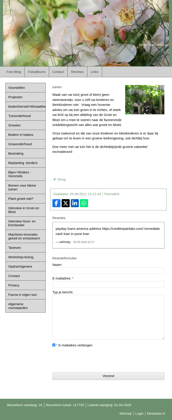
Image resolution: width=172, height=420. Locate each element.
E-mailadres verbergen (72, 345)
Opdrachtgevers (20, 266)
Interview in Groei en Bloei (23, 210)
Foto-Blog (13, 72)
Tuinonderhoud (19, 116)
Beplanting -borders (23, 163)
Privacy (13, 285)
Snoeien (14, 125)
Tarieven (14, 247)
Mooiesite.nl (156, 413)
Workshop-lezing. (21, 257)
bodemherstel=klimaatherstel (26, 106)
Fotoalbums (36, 72)
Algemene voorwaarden (18, 306)
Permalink (111, 194)
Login (139, 413)
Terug (60, 179)
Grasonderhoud (20, 144)
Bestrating (16, 153)
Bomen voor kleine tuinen (22, 187)
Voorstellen (16, 88)
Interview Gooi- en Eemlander (22, 223)
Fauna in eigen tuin (22, 294)
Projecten (15, 97)
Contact (58, 72)
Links (95, 72)
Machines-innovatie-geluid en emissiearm (24, 236)
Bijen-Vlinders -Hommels (19, 174)
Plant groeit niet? (21, 198)
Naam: (57, 264)
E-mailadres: (62, 278)
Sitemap (125, 413)
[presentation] (86, 360)
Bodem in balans (20, 134)
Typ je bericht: (62, 292)
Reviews (77, 72)
